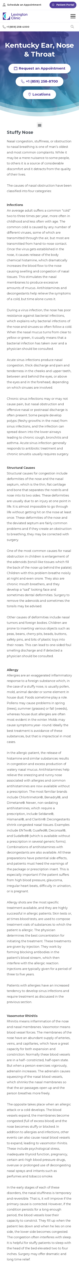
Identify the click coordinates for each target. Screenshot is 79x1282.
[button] (39, 125)
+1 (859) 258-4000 (16, 27)
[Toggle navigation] (73, 16)
